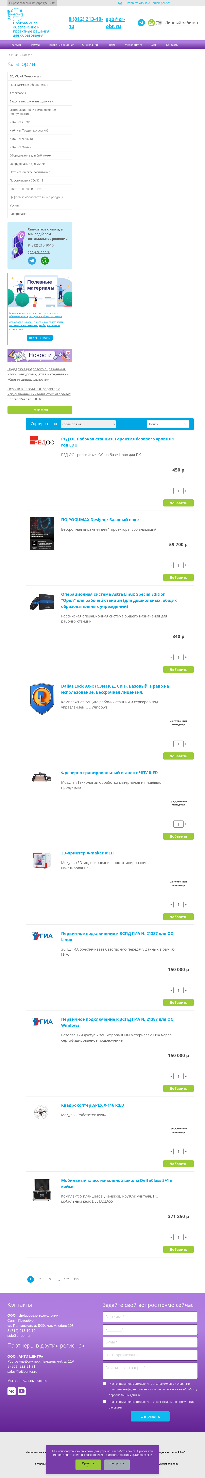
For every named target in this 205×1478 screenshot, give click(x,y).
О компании (90, 45)
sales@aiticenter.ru (22, 1371)
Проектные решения (61, 45)
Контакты (172, 45)
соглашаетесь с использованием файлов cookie (119, 1455)
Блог (154, 45)
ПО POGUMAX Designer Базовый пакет (101, 519)
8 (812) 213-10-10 (41, 245)
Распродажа (18, 214)
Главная (12, 55)
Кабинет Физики (21, 139)
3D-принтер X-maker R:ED (87, 853)
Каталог (17, 45)
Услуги (35, 45)
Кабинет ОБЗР (20, 122)
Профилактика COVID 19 (26, 180)
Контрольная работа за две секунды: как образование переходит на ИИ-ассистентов (35, 314)
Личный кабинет (181, 22)
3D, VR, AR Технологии (25, 76)
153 (76, 1279)
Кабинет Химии (20, 147)
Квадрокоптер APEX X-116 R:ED (92, 1105)
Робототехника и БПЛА (25, 189)
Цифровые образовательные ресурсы (36, 197)
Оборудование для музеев (28, 164)
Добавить (178, 502)
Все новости (40, 410)
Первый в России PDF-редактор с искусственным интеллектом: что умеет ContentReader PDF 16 (39, 394)
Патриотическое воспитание (30, 172)
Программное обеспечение (29, 85)
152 (66, 1279)
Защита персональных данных (31, 101)
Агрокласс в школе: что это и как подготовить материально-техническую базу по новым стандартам (36, 325)
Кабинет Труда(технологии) (29, 130)
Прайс (111, 45)
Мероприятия (133, 45)
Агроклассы (18, 93)
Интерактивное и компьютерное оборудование (33, 112)
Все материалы (40, 338)
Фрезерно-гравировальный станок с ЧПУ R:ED (109, 772)
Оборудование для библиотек (30, 155)
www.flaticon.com (167, 1463)
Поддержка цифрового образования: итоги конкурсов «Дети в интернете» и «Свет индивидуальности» (38, 374)
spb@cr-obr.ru (115, 22)
